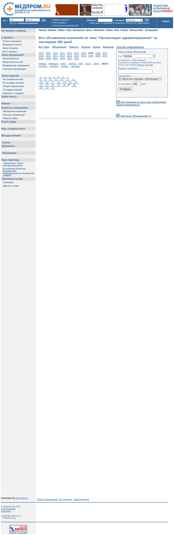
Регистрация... (60, 22)
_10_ (50, 80)
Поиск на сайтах (136, 30)
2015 (48, 56)
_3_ (50, 77)
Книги (116, 30)
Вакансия (108, 47)
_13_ (67, 80)
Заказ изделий (81, 499)
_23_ (47, 85)
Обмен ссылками (18, 531)
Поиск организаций (47, 499)
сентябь (43, 66)
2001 (76, 58)
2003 (62, 58)
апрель (72, 63)
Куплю (96, 47)
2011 (76, 56)
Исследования (151, 30)
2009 (90, 56)
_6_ (63, 77)
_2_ (45, 77)
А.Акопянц (6, 511)
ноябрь (64, 66)
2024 (55, 53)
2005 (48, 58)
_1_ (40, 77)
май (81, 63)
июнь (88, 63)
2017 (104, 53)
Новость (74, 47)
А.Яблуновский (8, 509)
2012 (69, 56)
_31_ (52, 88)
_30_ (47, 88)
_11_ (56, 80)
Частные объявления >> (136, 116)
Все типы (44, 47)
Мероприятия (79, 30)
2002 (69, 58)
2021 (76, 53)
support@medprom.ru (11, 516)
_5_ (59, 77)
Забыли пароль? (61, 20)
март (63, 63)
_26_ (64, 85)
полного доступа (144, 65)
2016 (41, 56)
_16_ (47, 82)
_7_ (67, 77)
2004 (55, 58)
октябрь (54, 66)
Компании (52, 30)
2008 (98, 56)
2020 (83, 53)
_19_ (64, 82)
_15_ (41, 82)
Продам (85, 47)
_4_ (54, 77)
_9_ (45, 80)
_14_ (73, 80)
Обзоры (109, 30)
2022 (69, 53)
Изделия (43, 30)
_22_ (41, 85)
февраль (53, 63)
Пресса (88, 30)
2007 (104, 56)
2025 (48, 53)
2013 (62, 56)
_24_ (52, 85)
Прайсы (61, 30)
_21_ (76, 82)
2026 (41, 53)
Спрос (69, 30)
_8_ (40, 80)
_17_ (52, 82)
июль (96, 63)
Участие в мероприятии (130, 47)
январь (42, 63)
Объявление (59, 47)
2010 (83, 56)
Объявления (99, 30)
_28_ (74, 85)
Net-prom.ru (22, 498)
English (166, 21)
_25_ (58, 85)
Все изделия (65, 499)
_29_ (41, 88)
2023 (62, 53)
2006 (41, 58)
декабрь (75, 66)
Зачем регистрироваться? (66, 25)
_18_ (58, 82)
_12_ (61, 80)
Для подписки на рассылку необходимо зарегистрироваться (141, 103)
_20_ (70, 82)
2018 (98, 53)
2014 (55, 56)
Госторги (124, 30)
